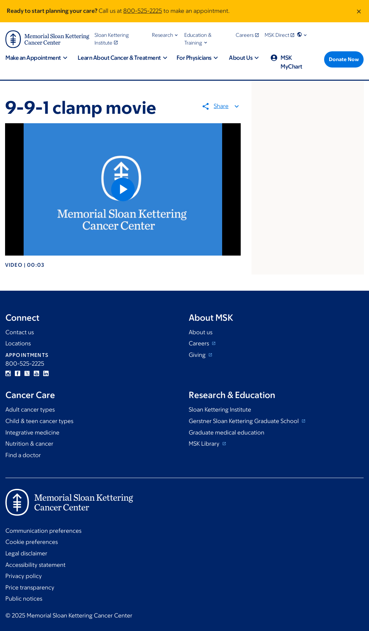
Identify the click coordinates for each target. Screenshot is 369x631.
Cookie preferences (31, 541)
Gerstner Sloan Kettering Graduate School (244, 421)
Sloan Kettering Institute (220, 409)
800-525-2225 (142, 10)
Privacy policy (23, 576)
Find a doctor (23, 455)
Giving (198, 354)
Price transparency (29, 587)
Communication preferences (43, 530)
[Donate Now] (344, 59)
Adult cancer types (30, 409)
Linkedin (46, 373)
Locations (18, 343)
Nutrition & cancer (29, 443)
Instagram (8, 373)
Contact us (19, 332)
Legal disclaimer (26, 553)
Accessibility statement (35, 564)
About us (200, 332)
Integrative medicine (32, 432)
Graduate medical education (226, 432)
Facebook (17, 373)
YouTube (36, 373)
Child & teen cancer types (39, 421)
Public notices (23, 598)
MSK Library (205, 443)
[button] (165, 35)
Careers (199, 343)
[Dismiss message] (358, 11)
